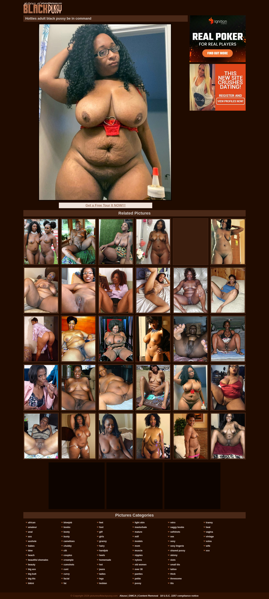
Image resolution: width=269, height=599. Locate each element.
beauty (31, 564)
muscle (138, 550)
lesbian (103, 583)
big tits (31, 578)
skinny (173, 555)
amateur (32, 527)
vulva (209, 541)
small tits (175, 564)
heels (102, 555)
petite (138, 578)
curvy (67, 574)
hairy (102, 546)
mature (138, 532)
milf (137, 536)
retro (172, 522)
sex (172, 536)
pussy (138, 583)
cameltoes (69, 541)
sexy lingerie (177, 546)
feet (101, 522)
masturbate (141, 527)
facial (66, 578)
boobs (67, 527)
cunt (66, 569)
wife (208, 546)
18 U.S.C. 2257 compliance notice (179, 595)
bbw (30, 550)
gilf (101, 532)
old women (140, 564)
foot (101, 527)
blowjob (68, 522)
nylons (138, 560)
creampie (69, 560)
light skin (140, 522)
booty (67, 532)
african (31, 522)
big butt (32, 574)
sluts (173, 560)
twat (208, 527)
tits (172, 583)
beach (31, 555)
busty (67, 536)
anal (30, 532)
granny (103, 541)
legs (101, 578)
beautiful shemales (38, 560)
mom (137, 546)
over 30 (139, 569)
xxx (208, 550)
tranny (209, 522)
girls (101, 536)
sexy (172, 541)
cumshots (69, 564)
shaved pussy (177, 550)
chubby (68, 546)
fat (65, 583)
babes (31, 546)
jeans (102, 569)
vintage (210, 536)
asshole (32, 541)
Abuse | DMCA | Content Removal (139, 595)
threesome (176, 578)
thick (173, 574)
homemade (105, 560)
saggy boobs (177, 527)
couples (68, 555)
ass (30, 536)
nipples (139, 555)
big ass (32, 569)
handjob (103, 550)
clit (65, 550)
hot (101, 564)
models (139, 541)
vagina (209, 532)
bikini (31, 583)
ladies (102, 574)
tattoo (173, 569)
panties (139, 574)
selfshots (175, 532)
